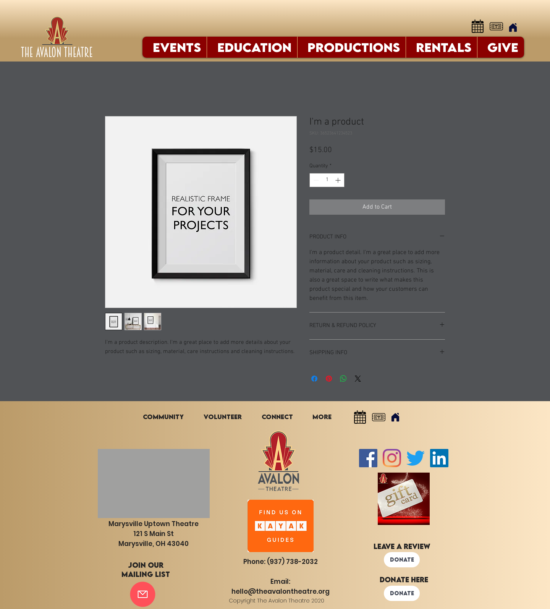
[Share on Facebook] (314, 378)
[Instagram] (392, 458)
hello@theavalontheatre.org (280, 591)
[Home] (513, 27)
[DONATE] (402, 559)
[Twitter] (415, 458)
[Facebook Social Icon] (368, 458)
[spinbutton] (327, 180)
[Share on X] (357, 378)
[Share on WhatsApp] (343, 378)
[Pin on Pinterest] (328, 378)
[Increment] (338, 180)
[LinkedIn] (439, 458)
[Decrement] (315, 180)
